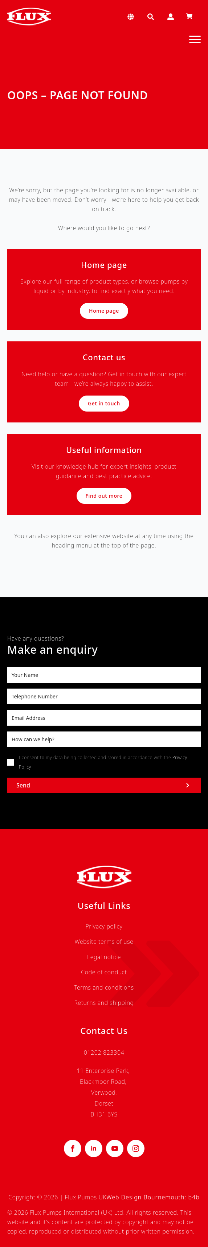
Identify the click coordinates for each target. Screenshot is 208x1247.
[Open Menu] (195, 39)
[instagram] (135, 1148)
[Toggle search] (150, 16)
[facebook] (72, 1148)
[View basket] (189, 17)
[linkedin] (93, 1148)
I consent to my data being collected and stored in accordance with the (103, 762)
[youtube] (114, 1148)
